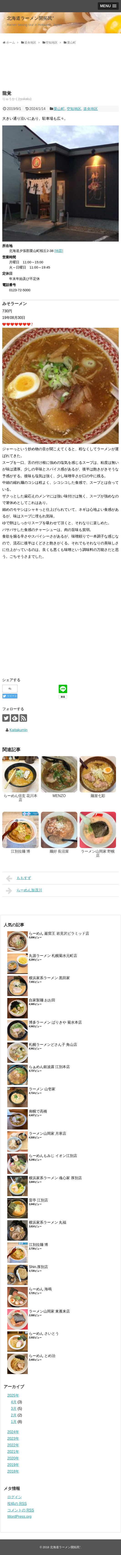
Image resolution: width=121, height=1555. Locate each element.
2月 (14, 1415)
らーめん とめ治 (42, 1356)
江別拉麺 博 (38, 1245)
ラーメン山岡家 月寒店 (47, 1133)
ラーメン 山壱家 (42, 1089)
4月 (14, 1402)
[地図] (58, 251)
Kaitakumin (19, 730)
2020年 (13, 1458)
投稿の (17, 1504)
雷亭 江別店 (38, 1200)
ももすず (18, 878)
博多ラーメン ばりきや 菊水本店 (55, 1022)
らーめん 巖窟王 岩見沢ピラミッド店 (59, 933)
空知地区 (74, 109)
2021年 (13, 1452)
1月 (14, 1422)
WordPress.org (19, 1516)
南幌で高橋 (38, 1111)
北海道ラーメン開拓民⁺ (30, 18)
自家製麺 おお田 (42, 1000)
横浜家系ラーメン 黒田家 (49, 978)
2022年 (13, 1445)
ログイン (14, 1497)
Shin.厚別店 (38, 1267)
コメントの (20, 1510)
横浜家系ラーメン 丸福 (47, 1222)
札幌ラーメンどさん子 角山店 (53, 1044)
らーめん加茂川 (24, 890)
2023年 (13, 1438)
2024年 (13, 1432)
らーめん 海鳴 (40, 1289)
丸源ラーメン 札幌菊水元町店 (53, 956)
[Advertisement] (38, 72)
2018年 (13, 1471)
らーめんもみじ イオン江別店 (53, 1156)
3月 (14, 1409)
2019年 (13, 1465)
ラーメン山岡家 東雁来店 (49, 1311)
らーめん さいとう (44, 1333)
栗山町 (59, 109)
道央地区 (90, 109)
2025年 (13, 1395)
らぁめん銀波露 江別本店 (49, 1067)
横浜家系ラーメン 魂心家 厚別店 (55, 1178)
